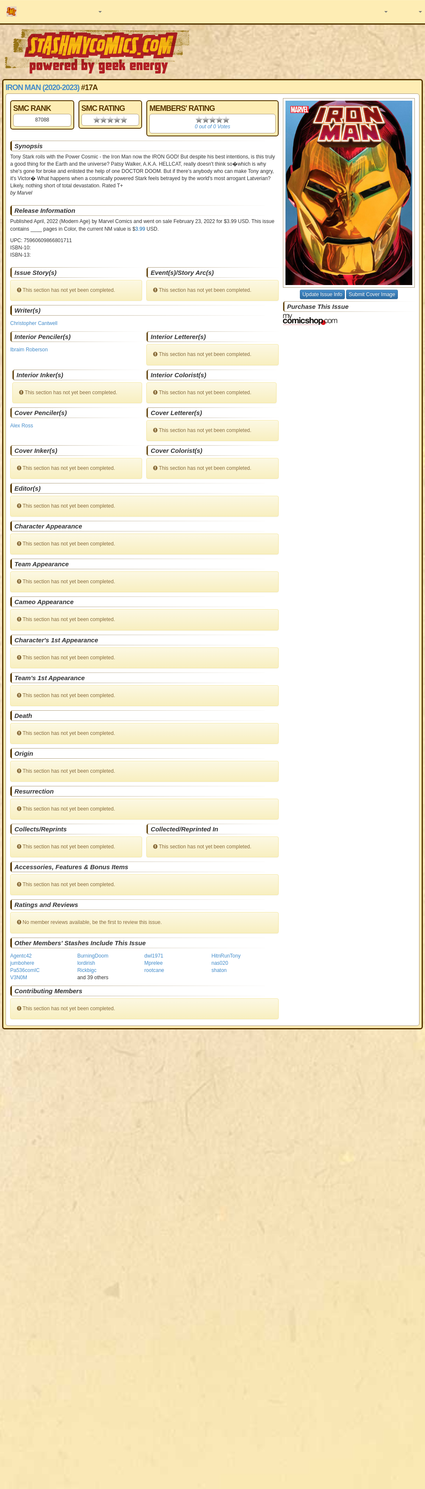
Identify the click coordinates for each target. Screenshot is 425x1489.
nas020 (219, 963)
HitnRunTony (225, 956)
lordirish (86, 963)
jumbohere (22, 963)
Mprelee (153, 963)
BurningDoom (92, 956)
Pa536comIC (24, 970)
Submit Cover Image (372, 294)
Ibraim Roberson (29, 350)
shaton (218, 970)
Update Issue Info (322, 294)
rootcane (154, 970)
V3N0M (18, 977)
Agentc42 (21, 956)
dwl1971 (153, 956)
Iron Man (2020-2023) (42, 87)
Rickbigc (86, 970)
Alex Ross (21, 426)
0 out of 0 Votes (212, 127)
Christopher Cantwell (33, 323)
